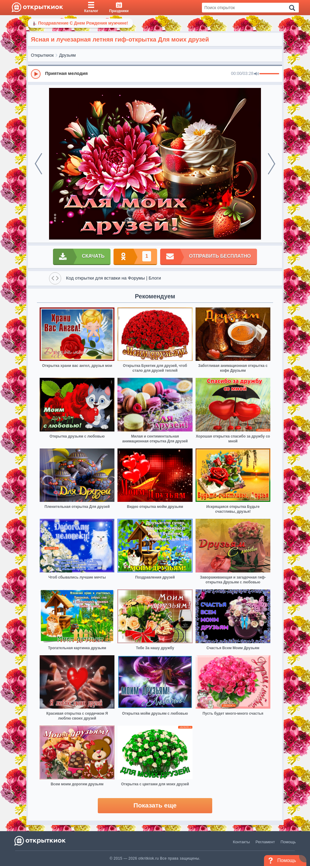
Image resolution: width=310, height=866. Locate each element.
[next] (271, 164)
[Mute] (256, 74)
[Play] (36, 74)
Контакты (241, 842)
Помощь (288, 842)
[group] (155, 73)
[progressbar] (269, 74)
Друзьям (67, 55)
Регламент (265, 842)
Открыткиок (42, 55)
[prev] (38, 164)
